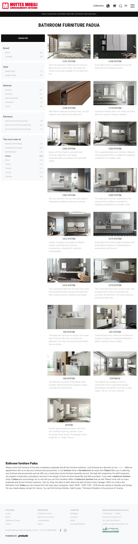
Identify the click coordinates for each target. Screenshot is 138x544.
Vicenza (8, 177)
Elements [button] (8, 116)
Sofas (7, 517)
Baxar (7, 53)
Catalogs (74, 514)
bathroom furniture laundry (16, 121)
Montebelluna (11, 152)
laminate (8, 94)
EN (125, 5)
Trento (8, 164)
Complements (43, 521)
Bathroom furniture (66, 14)
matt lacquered (11, 98)
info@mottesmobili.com (118, 524)
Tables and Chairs (12, 521)
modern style (10, 75)
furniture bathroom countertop (18, 129)
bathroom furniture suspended (18, 125)
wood (7, 106)
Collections (52, 14)
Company (74, 510)
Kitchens (9, 510)
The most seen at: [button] (12, 139)
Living (7, 514)
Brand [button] (6, 48)
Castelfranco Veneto (13, 148)
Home (44, 14)
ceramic (8, 90)
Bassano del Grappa (13, 144)
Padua (8, 156)
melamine (9, 102)
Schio (7, 160)
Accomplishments (77, 524)
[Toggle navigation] (132, 6)
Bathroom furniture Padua (85, 14)
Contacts (74, 517)
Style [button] (5, 67)
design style (10, 71)
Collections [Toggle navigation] (98, 6)
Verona (8, 172)
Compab (8, 57)
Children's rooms (44, 514)
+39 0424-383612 (113, 521)
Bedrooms (43, 510)
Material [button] (7, 85)
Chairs (8, 524)
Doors (40, 524)
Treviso (8, 168)
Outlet (121, 467)
